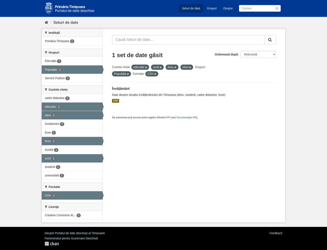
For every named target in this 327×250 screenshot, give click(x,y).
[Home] (46, 22)
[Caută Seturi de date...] (188, 40)
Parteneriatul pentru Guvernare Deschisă (71, 238)
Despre (228, 8)
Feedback (276, 233)
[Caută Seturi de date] (260, 8)
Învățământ (121, 88)
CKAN (52, 243)
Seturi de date (191, 8)
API (168, 117)
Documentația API (186, 117)
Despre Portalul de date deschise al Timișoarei (75, 233)
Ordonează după (226, 54)
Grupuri (212, 8)
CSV (115, 101)
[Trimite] (277, 8)
